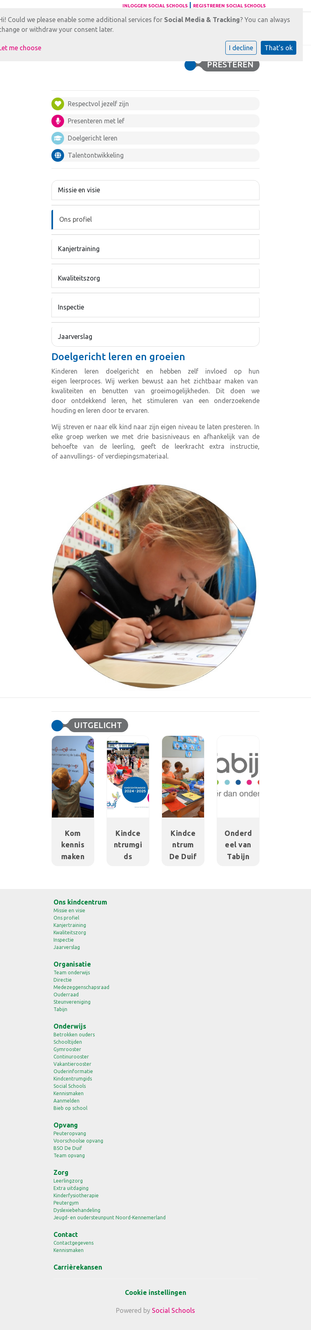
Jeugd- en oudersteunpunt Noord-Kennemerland (109, 1217)
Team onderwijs (71, 972)
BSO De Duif (67, 1148)
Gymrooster (67, 1049)
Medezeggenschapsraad (81, 987)
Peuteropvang (69, 1133)
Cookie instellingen (155, 1292)
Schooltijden (67, 1042)
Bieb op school (70, 1108)
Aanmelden (66, 1100)
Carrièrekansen (77, 1267)
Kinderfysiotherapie (76, 1195)
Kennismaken (68, 1093)
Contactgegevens (73, 1242)
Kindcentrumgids (72, 1078)
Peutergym (66, 1202)
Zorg (61, 1172)
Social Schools (69, 1086)
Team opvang (69, 1155)
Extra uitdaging (71, 1188)
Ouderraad (66, 994)
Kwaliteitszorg (79, 278)
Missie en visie (79, 190)
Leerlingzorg (68, 1180)
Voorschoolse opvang (78, 1140)
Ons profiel (75, 219)
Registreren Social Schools (229, 5)
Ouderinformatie (73, 1071)
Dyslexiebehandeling (76, 1210)
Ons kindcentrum (80, 902)
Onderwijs (69, 1026)
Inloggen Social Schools (155, 5)
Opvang (65, 1125)
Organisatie (72, 964)
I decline (241, 47)
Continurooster (71, 1056)
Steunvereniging (72, 1002)
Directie (62, 979)
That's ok (278, 47)
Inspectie (71, 307)
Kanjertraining (79, 248)
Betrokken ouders (74, 1034)
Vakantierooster (72, 1064)
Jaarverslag (75, 336)
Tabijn (60, 1009)
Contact (65, 1234)
